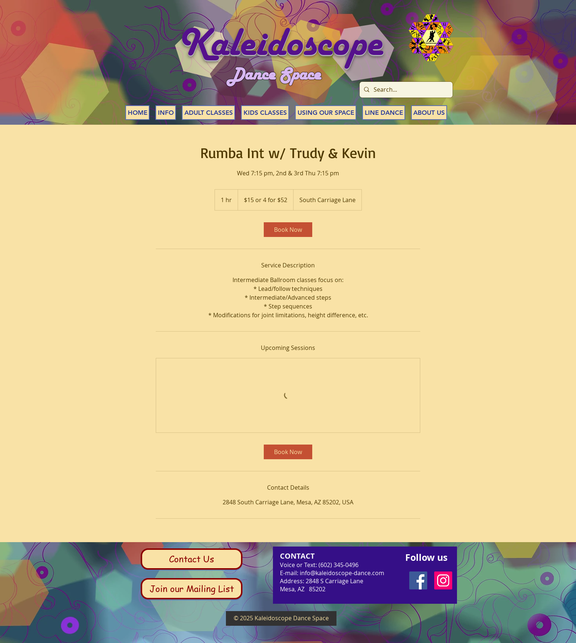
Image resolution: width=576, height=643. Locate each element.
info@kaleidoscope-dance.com (342, 573)
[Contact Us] (191, 559)
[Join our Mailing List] (191, 588)
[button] (165, 112)
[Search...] (405, 90)
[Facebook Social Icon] (418, 580)
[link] (288, 229)
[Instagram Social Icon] (443, 580)
